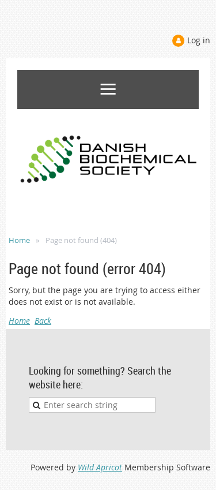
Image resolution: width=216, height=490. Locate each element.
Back (43, 320)
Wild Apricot (100, 467)
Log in (198, 40)
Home (19, 240)
